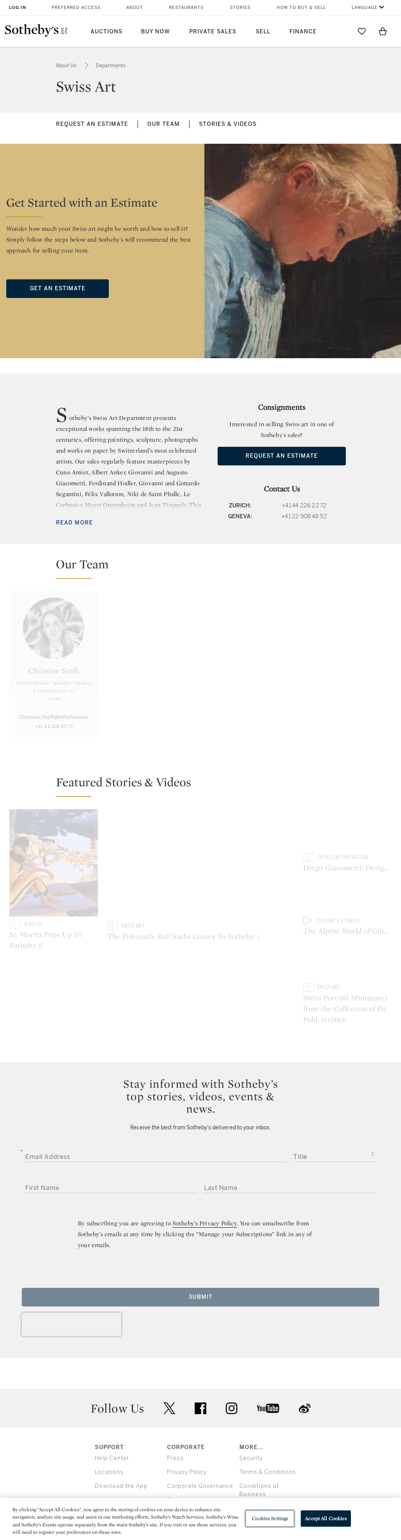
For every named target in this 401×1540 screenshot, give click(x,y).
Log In (17, 7)
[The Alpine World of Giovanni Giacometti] (347, 898)
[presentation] (71, 1261)
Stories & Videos (227, 124)
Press (175, 1395)
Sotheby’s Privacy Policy (205, 1160)
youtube (268, 1345)
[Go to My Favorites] (362, 31)
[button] (205, 567)
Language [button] (365, 7)
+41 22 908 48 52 (304, 516)
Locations (109, 1409)
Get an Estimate (57, 288)
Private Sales (212, 31)
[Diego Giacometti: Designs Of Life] (347, 831)
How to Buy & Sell (301, 7)
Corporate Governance (200, 1423)
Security (251, 1395)
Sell (263, 31)
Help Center (112, 1395)
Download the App (121, 1423)
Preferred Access (76, 7)
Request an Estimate (92, 124)
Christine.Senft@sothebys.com (54, 716)
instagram (231, 1345)
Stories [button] (240, 7)
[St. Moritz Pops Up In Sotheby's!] (53, 864)
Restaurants (186, 7)
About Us (66, 65)
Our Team (163, 124)
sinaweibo (304, 1345)
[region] (200, 1519)
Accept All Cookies (325, 1518)
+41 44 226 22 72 (304, 505)
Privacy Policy (187, 1409)
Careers (178, 1437)
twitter (169, 1345)
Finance (303, 31)
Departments (111, 65)
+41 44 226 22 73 (54, 726)
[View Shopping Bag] (382, 31)
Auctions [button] (106, 31)
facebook (200, 1345)
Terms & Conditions (267, 1409)
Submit (201, 1234)
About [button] (134, 7)
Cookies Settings (270, 1518)
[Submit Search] (341, 31)
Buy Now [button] (155, 31)
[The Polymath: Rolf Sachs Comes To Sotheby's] (200, 865)
